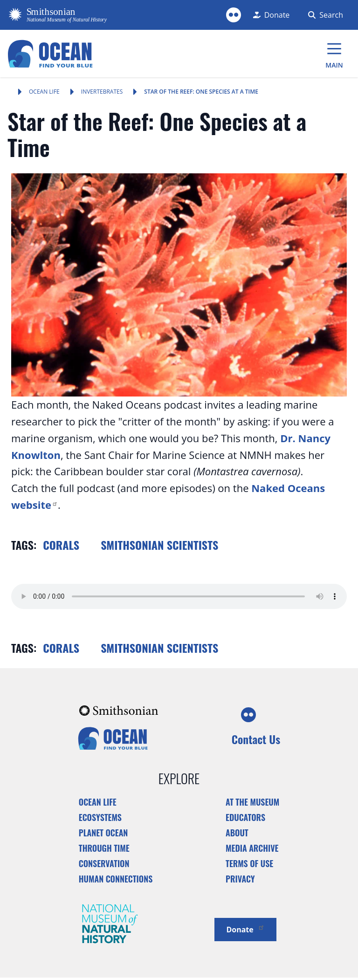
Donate (245, 929)
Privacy (240, 879)
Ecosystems (100, 817)
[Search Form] (324, 14)
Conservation (104, 863)
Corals (61, 544)
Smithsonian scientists (159, 544)
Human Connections (116, 879)
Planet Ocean (103, 833)
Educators (245, 817)
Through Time (104, 848)
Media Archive (252, 848)
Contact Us (256, 739)
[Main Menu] (334, 53)
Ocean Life (44, 92)
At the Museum (252, 802)
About (237, 833)
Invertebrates (102, 92)
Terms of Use (249, 863)
